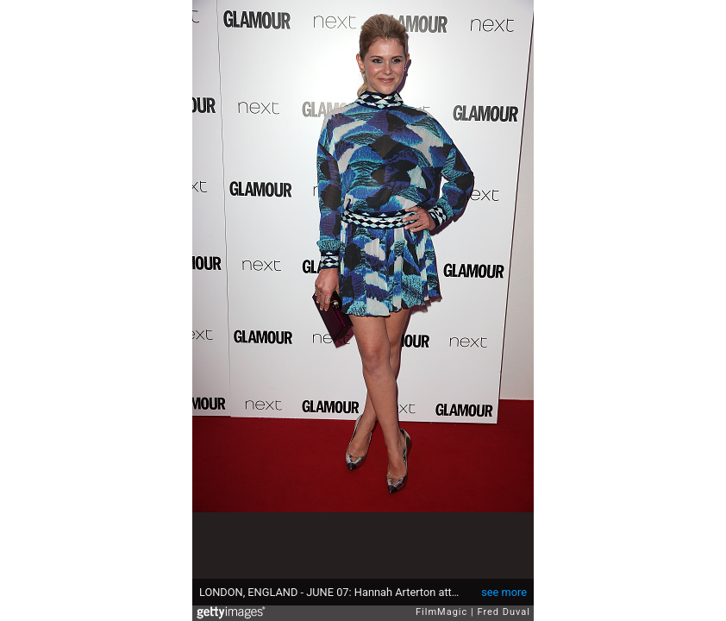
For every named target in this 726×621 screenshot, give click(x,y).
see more (504, 592)
